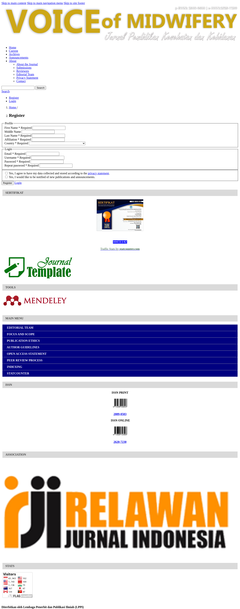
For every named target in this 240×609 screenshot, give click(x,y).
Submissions (23, 67)
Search (41, 87)
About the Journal (27, 64)
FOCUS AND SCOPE (20, 334)
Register (14, 97)
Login (12, 101)
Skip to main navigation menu (45, 3)
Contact (21, 81)
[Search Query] (17, 88)
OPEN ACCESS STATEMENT (26, 353)
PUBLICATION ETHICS (22, 340)
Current (13, 50)
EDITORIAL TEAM (19, 327)
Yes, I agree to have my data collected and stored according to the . (57, 173)
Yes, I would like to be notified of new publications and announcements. (50, 177)
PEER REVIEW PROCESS (23, 360)
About (12, 61)
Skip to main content (13, 3)
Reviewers (22, 71)
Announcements (18, 57)
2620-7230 (119, 441)
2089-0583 (119, 414)
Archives (14, 54)
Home (12, 47)
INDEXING (13, 366)
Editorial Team (25, 74)
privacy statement (98, 173)
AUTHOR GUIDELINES (22, 347)
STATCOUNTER (17, 373)
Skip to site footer (74, 3)
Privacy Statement (27, 77)
